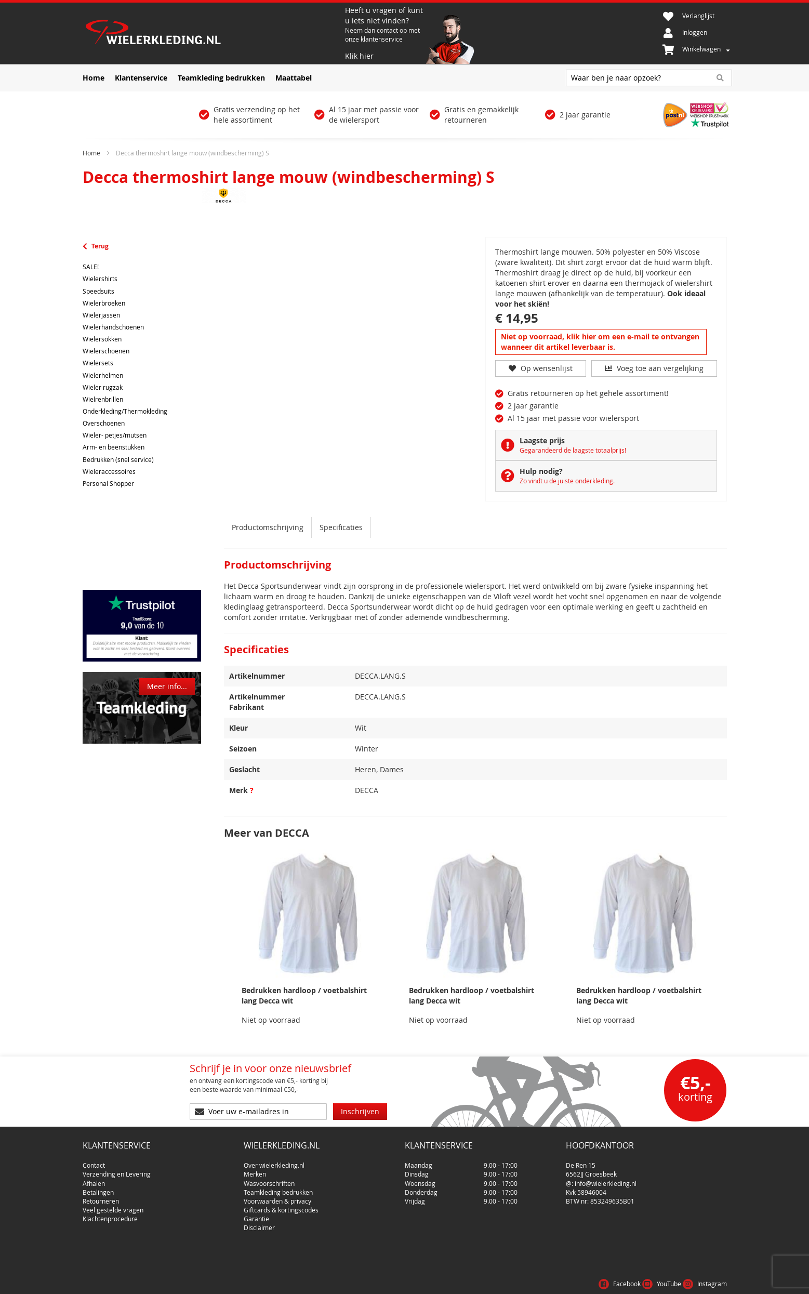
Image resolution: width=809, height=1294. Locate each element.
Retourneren (101, 1197)
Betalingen (98, 1188)
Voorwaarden (635, 1280)
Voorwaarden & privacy (277, 1197)
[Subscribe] (360, 1111)
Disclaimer (259, 1223)
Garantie (256, 1214)
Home (91, 153)
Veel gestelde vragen (113, 1205)
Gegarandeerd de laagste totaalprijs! (573, 450)
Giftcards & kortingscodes (281, 1205)
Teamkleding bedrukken (278, 1188)
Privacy (679, 1280)
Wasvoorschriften (269, 1179)
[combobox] (649, 78)
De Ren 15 (580, 1161)
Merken (255, 1170)
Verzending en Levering (117, 1170)
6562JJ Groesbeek (591, 1170)
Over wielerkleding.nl (274, 1161)
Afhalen (94, 1179)
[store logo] (212, 33)
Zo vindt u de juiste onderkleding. (567, 481)
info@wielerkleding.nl (605, 1179)
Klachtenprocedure (110, 1214)
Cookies (713, 1280)
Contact (94, 1161)
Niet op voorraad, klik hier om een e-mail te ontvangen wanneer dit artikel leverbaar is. (600, 342)
